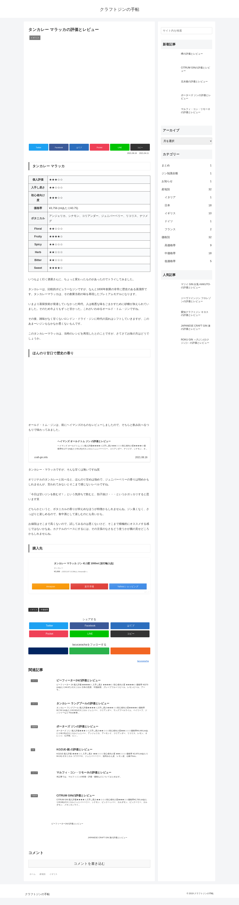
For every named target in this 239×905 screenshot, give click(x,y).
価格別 (187, 237)
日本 (188, 205)
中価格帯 (44, 610)
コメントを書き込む (89, 871)
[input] (186, 30)
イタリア (188, 197)
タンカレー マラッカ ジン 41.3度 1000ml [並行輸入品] (83, 563)
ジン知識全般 (187, 173)
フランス (188, 229)
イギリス (33, 610)
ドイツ (188, 221)
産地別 (187, 189)
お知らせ (187, 181)
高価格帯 (188, 245)
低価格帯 (188, 261)
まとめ (187, 165)
